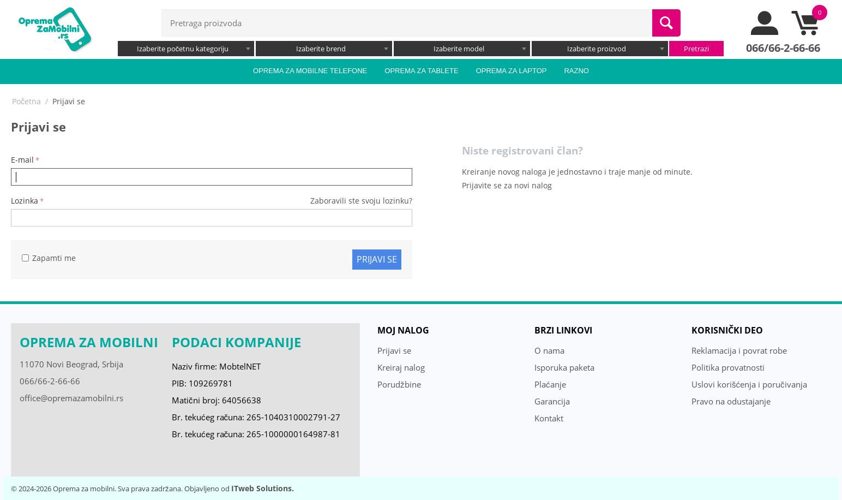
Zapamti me (49, 258)
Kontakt (548, 418)
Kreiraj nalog (401, 367)
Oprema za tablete (421, 71)
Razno (576, 71)
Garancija (552, 401)
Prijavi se (377, 259)
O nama (549, 350)
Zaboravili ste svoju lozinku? (361, 200)
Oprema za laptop (511, 71)
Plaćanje (550, 384)
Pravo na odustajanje (731, 401)
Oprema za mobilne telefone (310, 71)
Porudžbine (399, 384)
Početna (26, 101)
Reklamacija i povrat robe (739, 350)
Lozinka (24, 200)
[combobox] (186, 48)
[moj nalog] (765, 32)
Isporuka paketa (564, 367)
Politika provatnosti (728, 367)
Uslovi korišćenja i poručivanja (749, 384)
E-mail (22, 159)
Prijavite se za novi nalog (507, 185)
